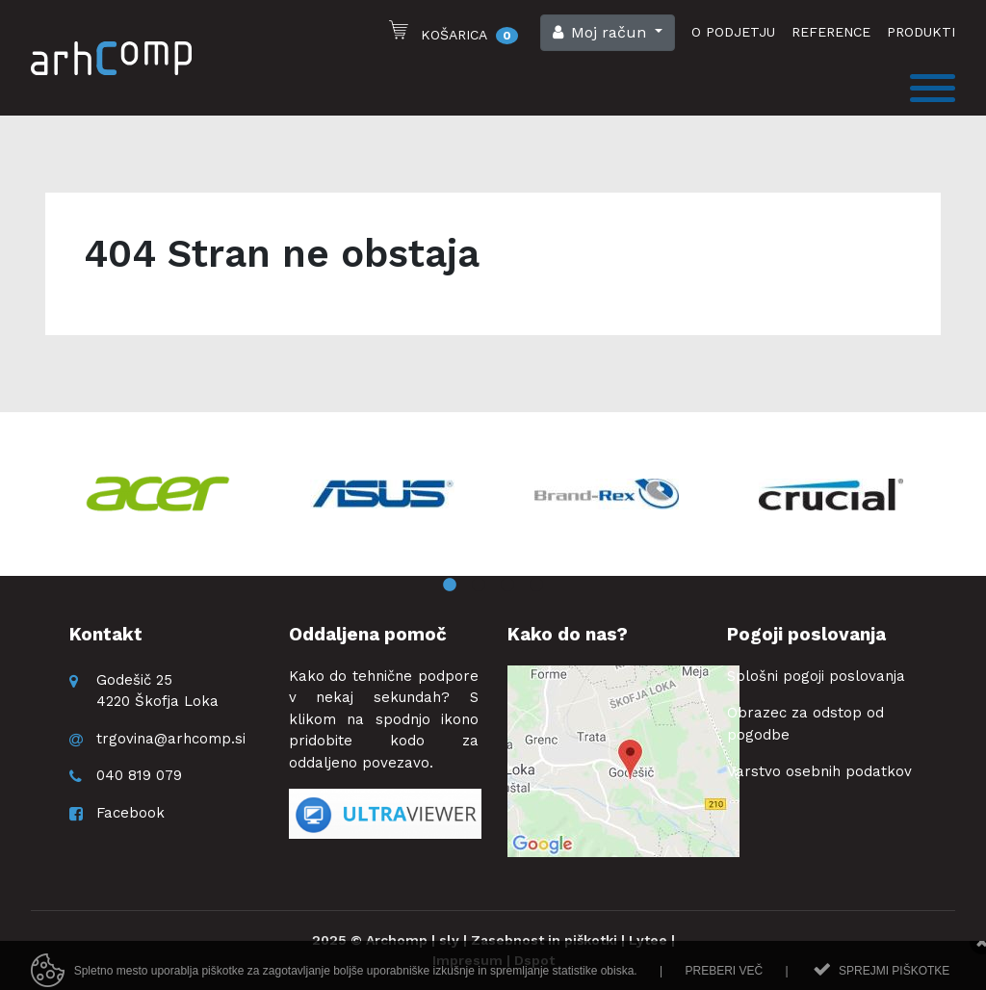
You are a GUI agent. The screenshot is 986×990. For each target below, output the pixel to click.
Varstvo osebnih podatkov (819, 771)
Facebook (130, 812)
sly (449, 940)
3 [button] (507, 585)
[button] (607, 32)
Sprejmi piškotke (894, 976)
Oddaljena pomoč (368, 634)
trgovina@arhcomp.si (171, 738)
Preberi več (724, 976)
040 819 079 (139, 775)
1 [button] (449, 585)
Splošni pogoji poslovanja (816, 676)
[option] (157, 494)
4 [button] (536, 585)
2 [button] (478, 585)
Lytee (648, 940)
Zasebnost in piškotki (544, 940)
